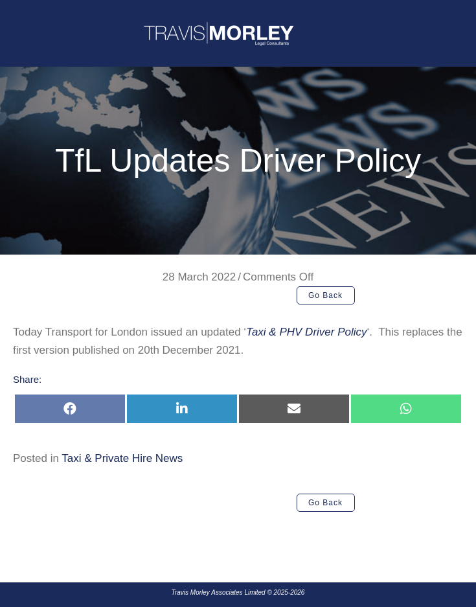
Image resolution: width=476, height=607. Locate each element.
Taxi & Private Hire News (122, 458)
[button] (326, 295)
